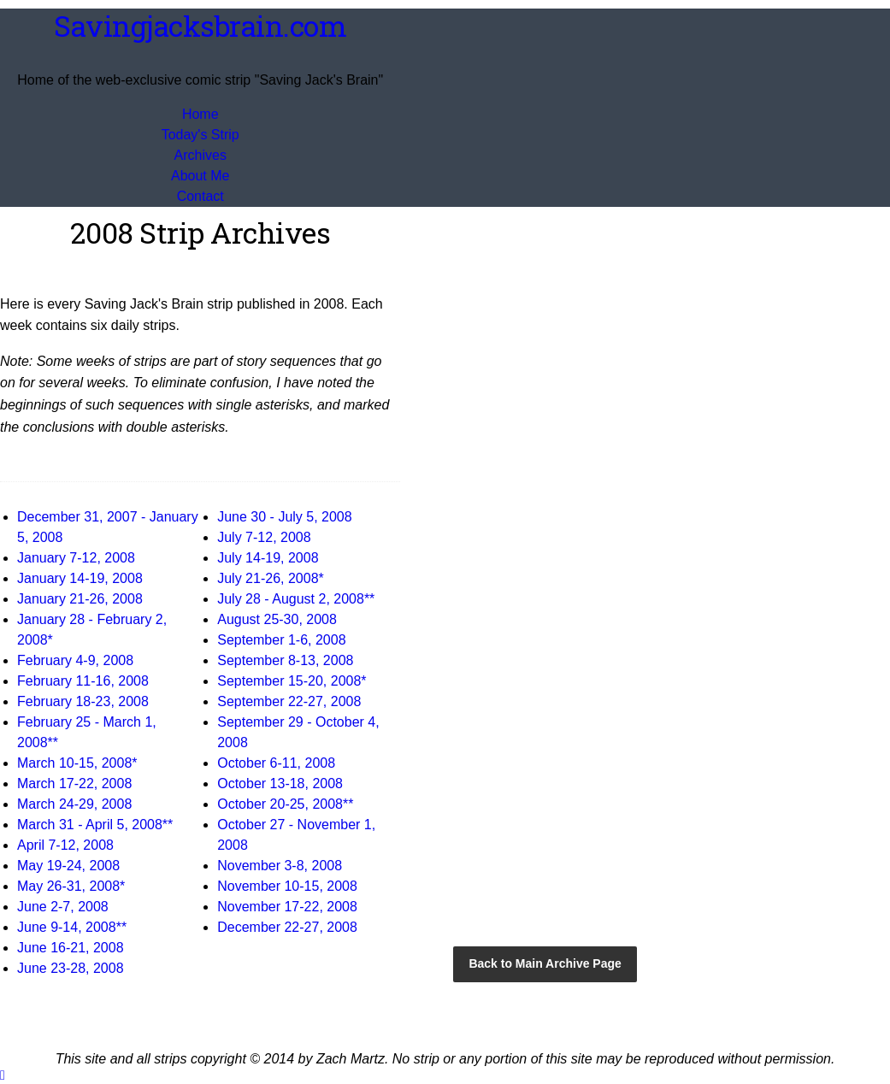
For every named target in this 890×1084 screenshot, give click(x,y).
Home (200, 114)
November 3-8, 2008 (279, 865)
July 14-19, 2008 (267, 558)
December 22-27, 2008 (287, 927)
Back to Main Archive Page (545, 963)
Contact (200, 196)
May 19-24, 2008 (68, 865)
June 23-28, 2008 (70, 968)
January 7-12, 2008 (76, 558)
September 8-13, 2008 (285, 660)
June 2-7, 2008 (63, 906)
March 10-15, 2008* (77, 763)
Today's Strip (200, 134)
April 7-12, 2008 (65, 845)
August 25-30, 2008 (277, 619)
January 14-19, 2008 (80, 578)
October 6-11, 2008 (276, 763)
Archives (200, 155)
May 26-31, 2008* (71, 886)
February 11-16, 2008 (83, 681)
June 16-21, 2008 (70, 947)
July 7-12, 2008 (263, 537)
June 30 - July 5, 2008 (284, 517)
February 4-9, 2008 (75, 660)
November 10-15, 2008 (287, 886)
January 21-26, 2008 (80, 599)
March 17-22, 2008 (74, 783)
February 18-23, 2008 (83, 701)
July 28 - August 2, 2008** (295, 599)
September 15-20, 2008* (291, 681)
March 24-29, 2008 (74, 804)
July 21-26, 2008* (270, 578)
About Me (200, 175)
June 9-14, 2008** (72, 927)
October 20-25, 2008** (285, 804)
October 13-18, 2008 (280, 783)
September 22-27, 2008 (289, 701)
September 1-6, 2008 (281, 640)
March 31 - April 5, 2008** (95, 824)
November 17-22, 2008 (287, 906)
